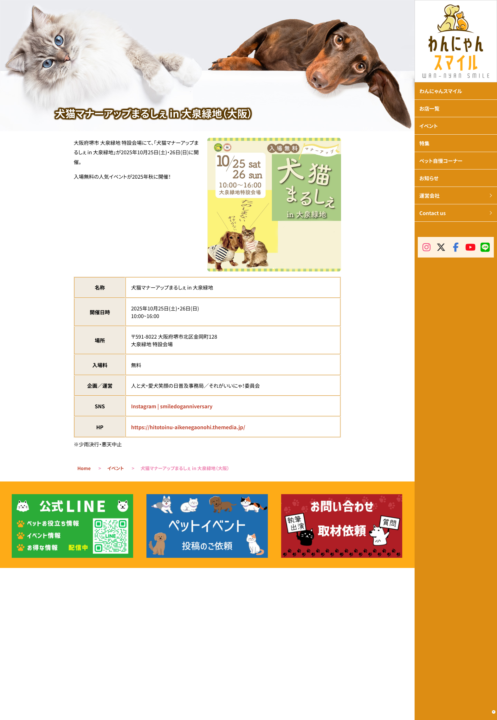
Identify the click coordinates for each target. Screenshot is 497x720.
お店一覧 (429, 108)
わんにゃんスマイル (440, 91)
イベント (115, 468)
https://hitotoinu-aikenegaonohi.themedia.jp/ (188, 427)
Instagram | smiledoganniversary (171, 406)
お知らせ (428, 178)
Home (84, 468)
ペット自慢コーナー (440, 160)
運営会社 (429, 195)
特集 (424, 143)
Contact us (432, 213)
